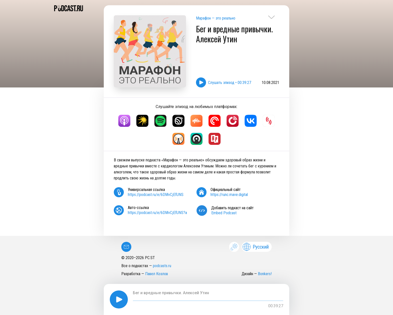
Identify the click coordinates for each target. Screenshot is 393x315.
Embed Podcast (224, 213)
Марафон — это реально (215, 18)
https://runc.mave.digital (229, 194)
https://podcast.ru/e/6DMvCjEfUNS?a (157, 212)
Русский (256, 247)
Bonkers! (265, 273)
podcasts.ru (162, 265)
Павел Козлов (156, 273)
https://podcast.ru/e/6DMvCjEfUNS (155, 194)
